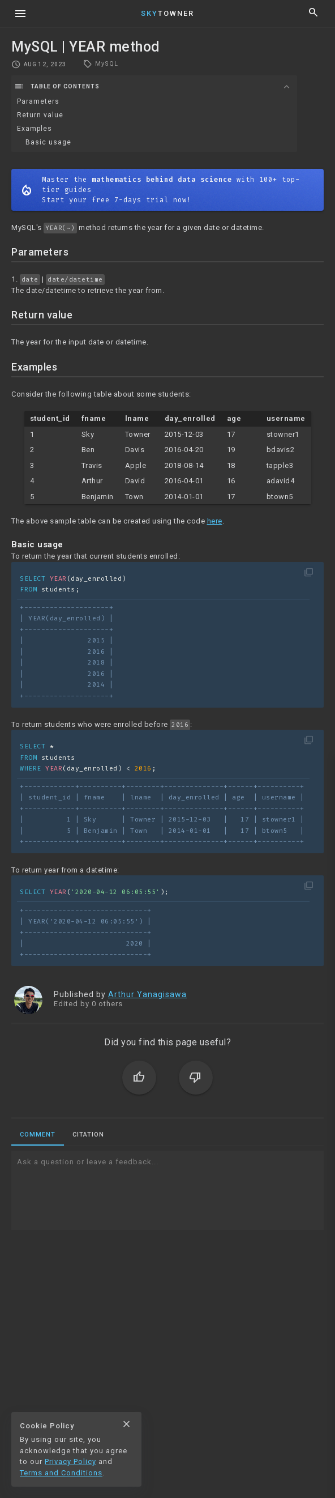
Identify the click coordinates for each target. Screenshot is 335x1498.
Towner (167, 13)
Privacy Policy (70, 1461)
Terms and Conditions (61, 1473)
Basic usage (48, 142)
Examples (34, 129)
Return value (40, 115)
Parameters (38, 101)
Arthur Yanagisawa (147, 994)
